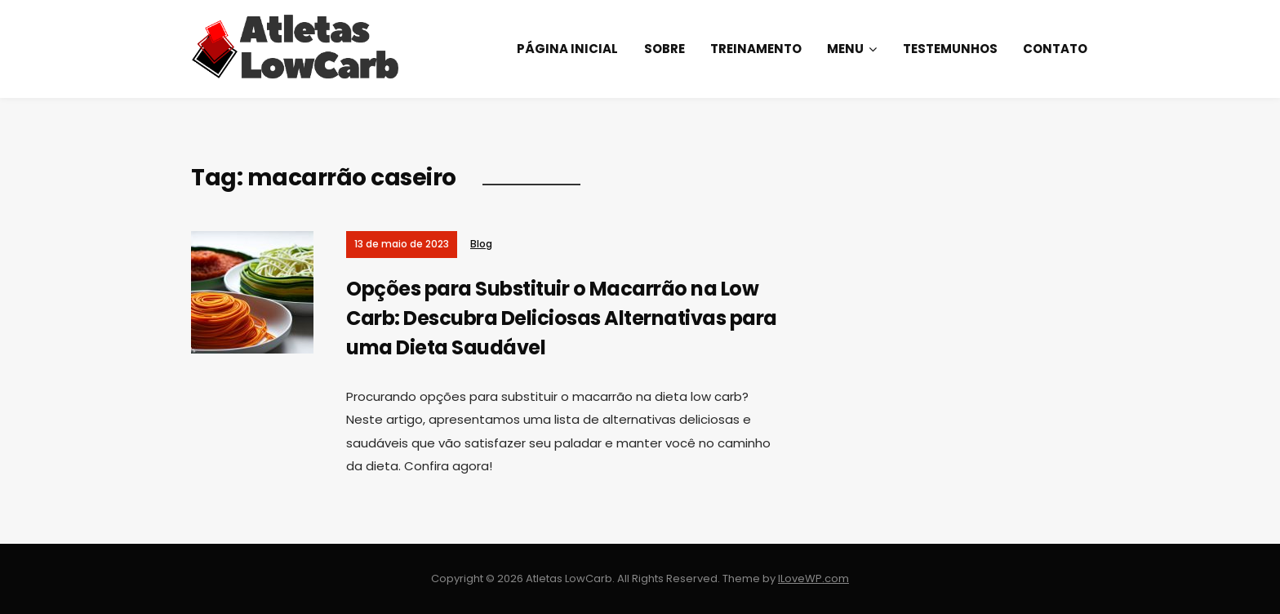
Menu (845, 48)
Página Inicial (567, 48)
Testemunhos (950, 48)
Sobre (664, 48)
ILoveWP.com (813, 578)
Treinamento (756, 48)
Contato (1055, 48)
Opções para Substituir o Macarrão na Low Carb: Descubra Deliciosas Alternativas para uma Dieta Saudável (561, 318)
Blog (481, 244)
